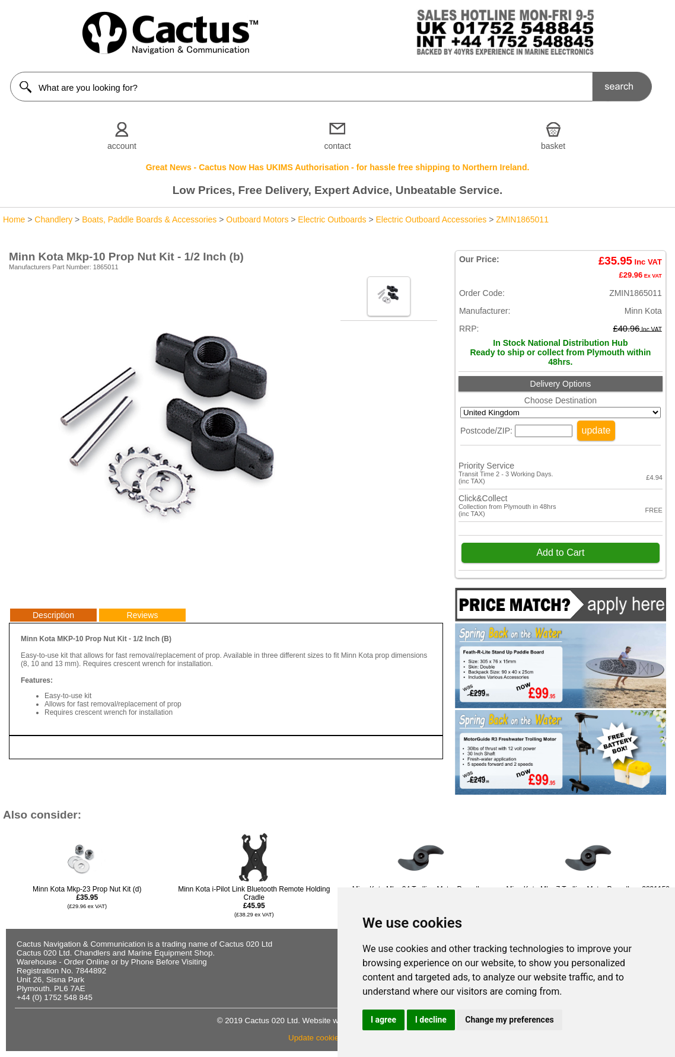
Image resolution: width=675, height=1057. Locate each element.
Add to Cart (560, 552)
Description (53, 615)
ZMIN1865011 (522, 219)
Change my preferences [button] (509, 1019)
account (121, 146)
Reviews (142, 615)
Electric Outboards (332, 219)
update (596, 430)
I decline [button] (431, 1019)
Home (14, 219)
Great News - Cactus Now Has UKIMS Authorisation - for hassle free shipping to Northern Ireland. (338, 167)
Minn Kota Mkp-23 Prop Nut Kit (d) (87, 897)
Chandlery (53, 219)
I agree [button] (383, 1019)
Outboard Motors (257, 219)
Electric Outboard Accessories (431, 219)
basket (553, 146)
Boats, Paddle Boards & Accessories (149, 219)
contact (337, 146)
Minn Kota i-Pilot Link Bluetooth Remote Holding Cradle (254, 901)
